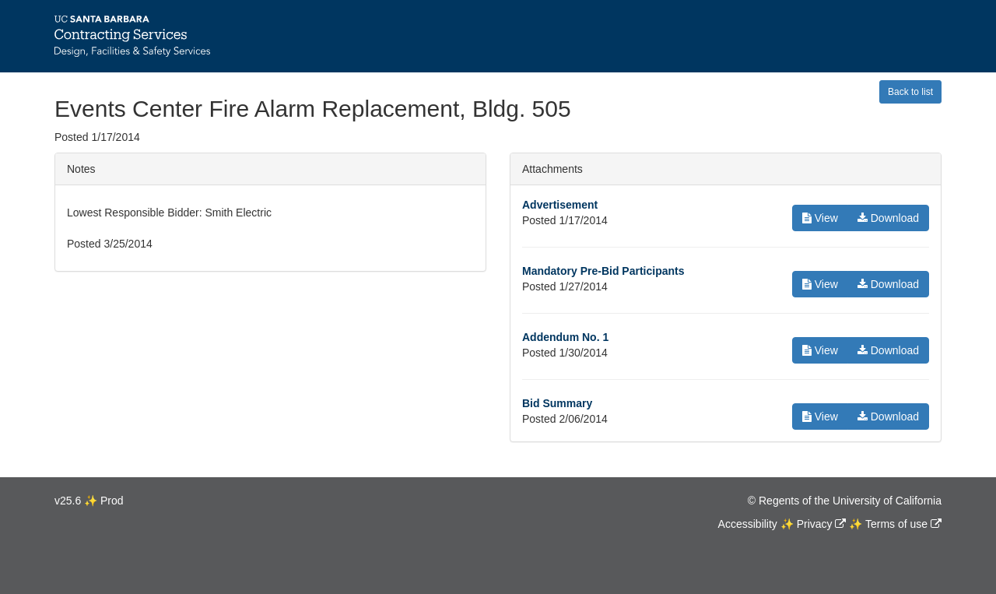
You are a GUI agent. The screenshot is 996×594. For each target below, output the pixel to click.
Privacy (815, 524)
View (820, 218)
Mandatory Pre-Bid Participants (603, 271)
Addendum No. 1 (565, 337)
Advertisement (560, 205)
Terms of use (896, 524)
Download (888, 218)
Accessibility (747, 524)
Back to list (910, 91)
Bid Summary (557, 403)
